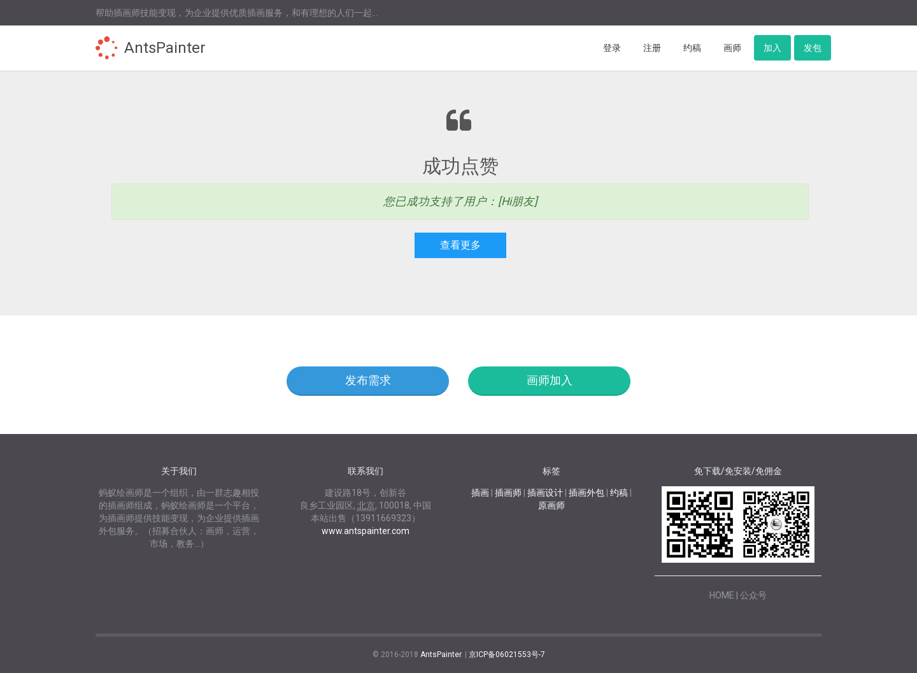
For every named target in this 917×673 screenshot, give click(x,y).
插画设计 (545, 493)
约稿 (692, 48)
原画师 (551, 505)
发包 (812, 48)
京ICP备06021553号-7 (507, 654)
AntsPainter (165, 48)
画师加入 (549, 380)
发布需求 (368, 380)
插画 (480, 493)
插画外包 (586, 493)
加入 (772, 48)
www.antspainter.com (365, 531)
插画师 (508, 493)
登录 (612, 48)
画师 (732, 48)
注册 (652, 48)
